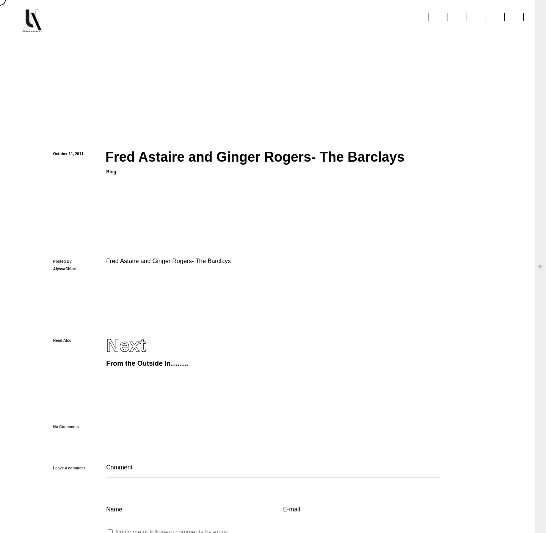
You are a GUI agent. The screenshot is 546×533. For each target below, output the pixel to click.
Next (126, 325)
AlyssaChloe (64, 249)
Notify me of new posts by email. (158, 529)
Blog (111, 162)
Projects (393, 20)
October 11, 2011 (68, 144)
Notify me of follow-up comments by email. (172, 512)
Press (357, 20)
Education (434, 20)
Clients (323, 20)
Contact (512, 20)
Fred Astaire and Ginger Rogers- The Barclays (168, 241)
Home (255, 20)
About (288, 20)
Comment (273, 448)
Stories (474, 20)
